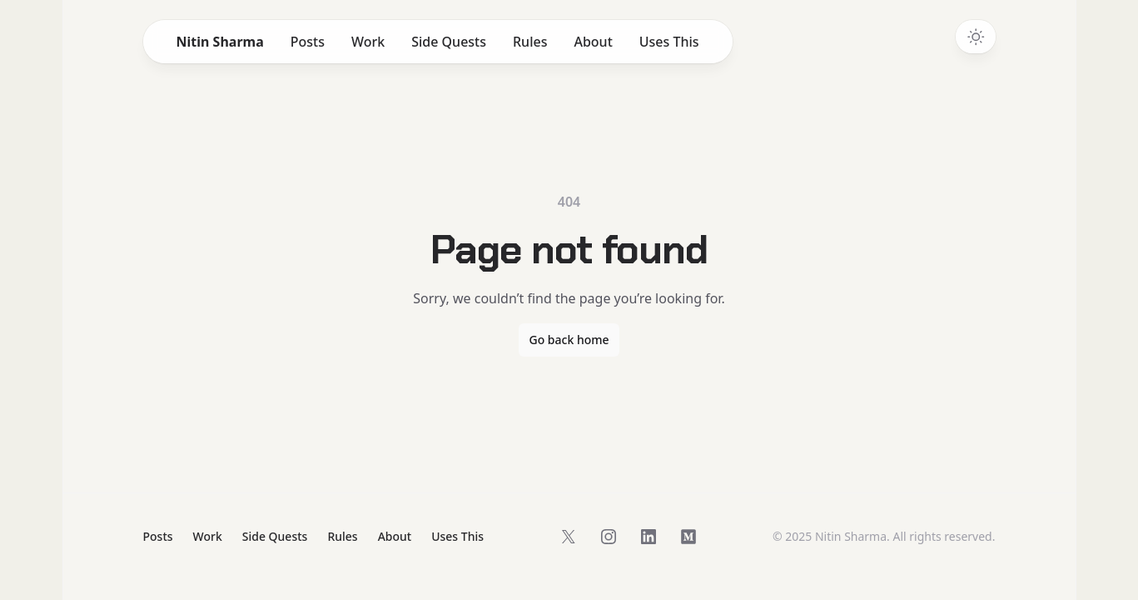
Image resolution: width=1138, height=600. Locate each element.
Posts (308, 41)
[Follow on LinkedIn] (648, 536)
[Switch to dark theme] (976, 36)
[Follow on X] (568, 536)
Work (368, 41)
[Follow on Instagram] (608, 536)
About (593, 41)
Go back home (569, 340)
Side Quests (448, 41)
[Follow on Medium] (688, 536)
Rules (530, 41)
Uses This (669, 41)
